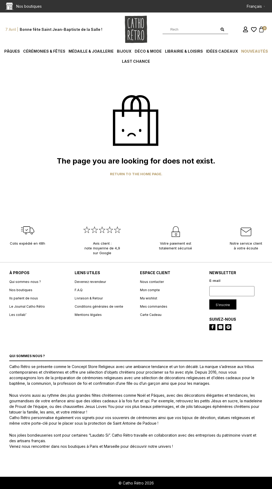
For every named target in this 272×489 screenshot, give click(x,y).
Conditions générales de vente (99, 306)
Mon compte (150, 290)
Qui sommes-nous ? (25, 282)
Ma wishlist (148, 298)
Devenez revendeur (90, 282)
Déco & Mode (148, 51)
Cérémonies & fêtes (44, 51)
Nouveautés (254, 51)
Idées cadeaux (222, 51)
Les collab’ (17, 315)
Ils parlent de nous (23, 298)
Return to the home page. (136, 174)
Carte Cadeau (151, 315)
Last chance (136, 61)
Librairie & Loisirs (184, 51)
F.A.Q (79, 290)
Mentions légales (88, 315)
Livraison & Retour (89, 298)
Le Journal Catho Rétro (27, 306)
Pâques (12, 51)
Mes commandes (153, 306)
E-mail (214, 281)
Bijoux (124, 51)
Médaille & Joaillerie (91, 51)
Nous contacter (152, 282)
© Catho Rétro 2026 (136, 483)
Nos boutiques (20, 290)
